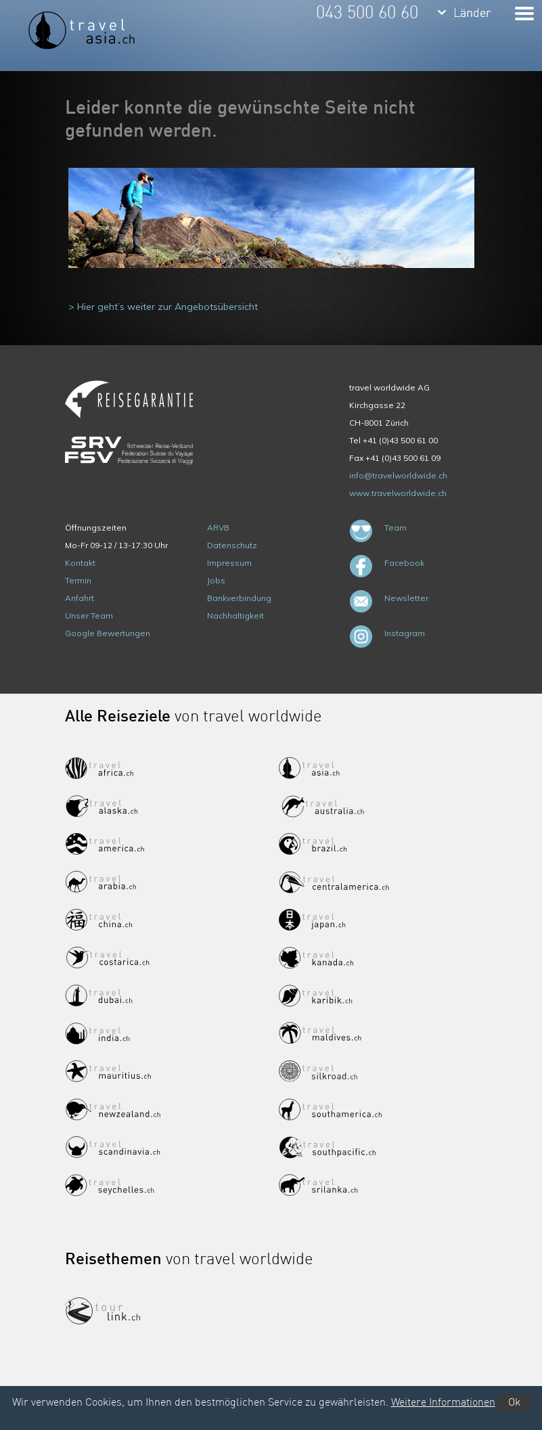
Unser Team (89, 615)
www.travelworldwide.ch (398, 493)
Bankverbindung (239, 598)
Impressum (229, 563)
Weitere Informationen (443, 1403)
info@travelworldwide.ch (398, 475)
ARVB (218, 527)
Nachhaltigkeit (235, 615)
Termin (78, 580)
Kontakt (80, 563)
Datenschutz (232, 545)
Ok (514, 1403)
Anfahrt (79, 598)
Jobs (216, 580)
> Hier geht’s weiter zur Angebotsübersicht (163, 306)
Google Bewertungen (107, 633)
